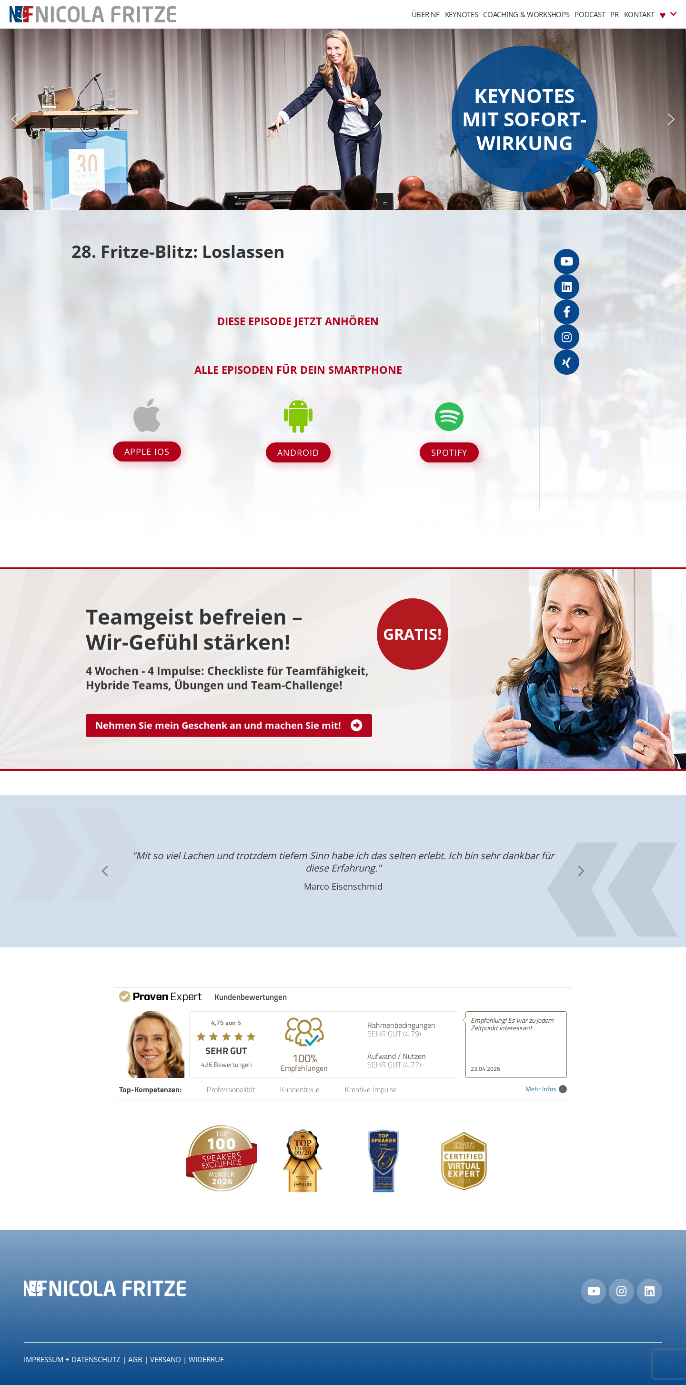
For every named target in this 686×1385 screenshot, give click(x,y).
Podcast (590, 14)
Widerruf (206, 1359)
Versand (165, 1359)
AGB (135, 1359)
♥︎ (668, 14)
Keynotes (461, 14)
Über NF (426, 14)
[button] (14, 119)
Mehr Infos (546, 1089)
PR (614, 14)
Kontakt (639, 14)
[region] (343, 119)
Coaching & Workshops (526, 14)
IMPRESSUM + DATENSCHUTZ (72, 1359)
